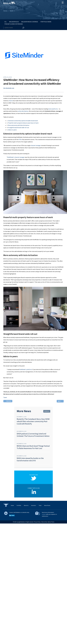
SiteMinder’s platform (25, 369)
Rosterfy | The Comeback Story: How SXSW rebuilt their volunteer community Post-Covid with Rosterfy (33, 421)
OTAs (20, 139)
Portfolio (19, 505)
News (11, 11)
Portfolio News (46, 22)
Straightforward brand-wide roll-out (18, 127)
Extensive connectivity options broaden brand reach (23, 120)
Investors (33, 505)
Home (5, 11)
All (6, 22)
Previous (8, 401)
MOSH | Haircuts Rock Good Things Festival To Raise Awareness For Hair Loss (33, 447)
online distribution (23, 111)
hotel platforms (53, 109)
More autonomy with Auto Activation (18, 125)
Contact (44, 514)
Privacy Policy (37, 522)
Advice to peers (12, 130)
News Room (47, 505)
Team (40, 505)
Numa (11, 100)
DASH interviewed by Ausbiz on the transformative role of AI (30, 459)
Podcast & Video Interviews (14, 24)
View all (46, 411)
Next (59, 401)
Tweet (5, 397)
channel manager (36, 145)
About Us (26, 505)
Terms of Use (44, 522)
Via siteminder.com (8, 88)
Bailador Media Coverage (29, 22)
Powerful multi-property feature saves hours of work (23, 123)
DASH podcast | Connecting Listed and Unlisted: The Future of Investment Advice (33, 434)
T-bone (52, 522)
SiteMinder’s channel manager (16, 157)
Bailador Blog (14, 22)
